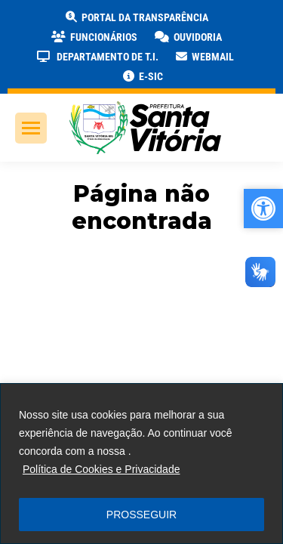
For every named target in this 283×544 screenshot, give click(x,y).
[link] (135, 17)
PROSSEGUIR (141, 514)
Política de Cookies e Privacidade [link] (101, 469)
